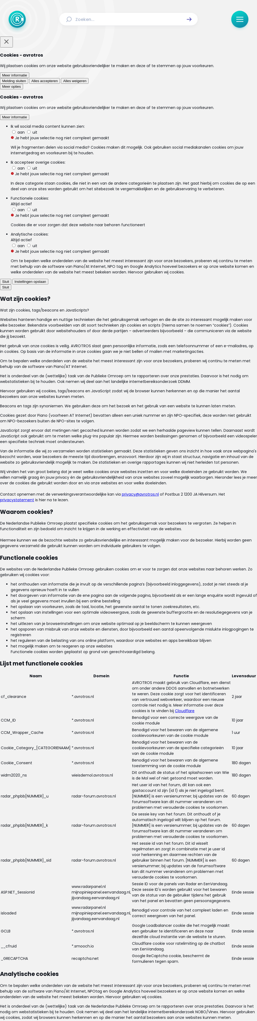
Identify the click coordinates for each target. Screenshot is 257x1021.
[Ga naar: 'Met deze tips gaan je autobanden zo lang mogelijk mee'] (131, 562)
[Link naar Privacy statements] (146, 957)
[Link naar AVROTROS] (114, 1004)
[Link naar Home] (61, 935)
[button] (189, 19)
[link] (61, 683)
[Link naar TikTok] (128, 974)
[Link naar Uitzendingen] (107, 935)
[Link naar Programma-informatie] (175, 935)
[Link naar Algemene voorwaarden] (94, 957)
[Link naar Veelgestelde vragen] (128, 945)
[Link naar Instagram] (111, 974)
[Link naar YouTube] (145, 974)
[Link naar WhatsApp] (162, 974)
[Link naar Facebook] (94, 974)
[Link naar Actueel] (80, 935)
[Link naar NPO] (143, 1004)
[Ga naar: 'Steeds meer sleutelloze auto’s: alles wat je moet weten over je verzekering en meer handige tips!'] (131, 619)
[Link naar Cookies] (181, 957)
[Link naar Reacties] (135, 935)
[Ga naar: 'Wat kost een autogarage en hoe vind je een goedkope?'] (131, 590)
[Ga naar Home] (17, 19)
